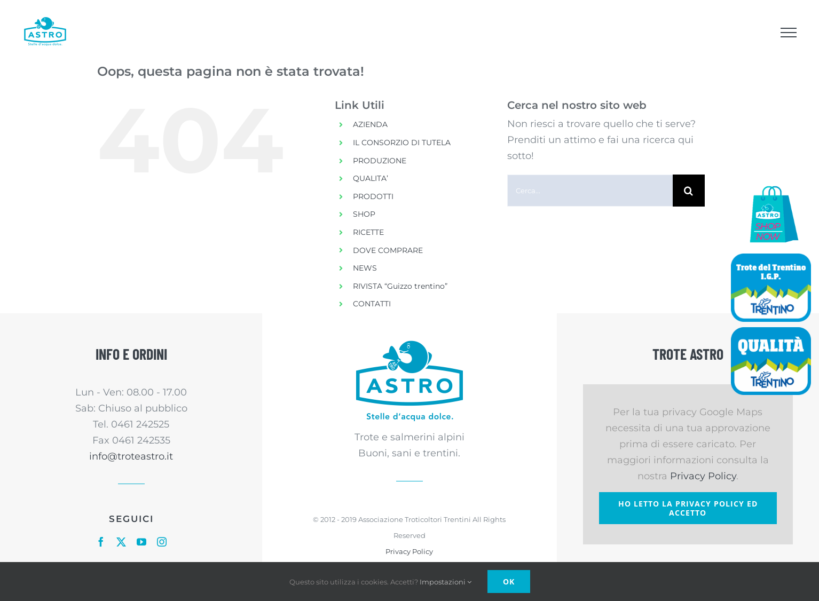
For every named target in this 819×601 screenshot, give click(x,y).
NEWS (365, 268)
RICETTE (368, 232)
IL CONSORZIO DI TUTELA (402, 142)
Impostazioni (445, 582)
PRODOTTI (373, 196)
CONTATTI (372, 304)
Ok (509, 581)
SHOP (364, 214)
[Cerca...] (590, 191)
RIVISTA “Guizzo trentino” (400, 286)
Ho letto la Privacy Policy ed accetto (688, 508)
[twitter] (121, 542)
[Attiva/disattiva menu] (788, 32)
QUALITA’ (370, 178)
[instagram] (162, 542)
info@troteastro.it (131, 456)
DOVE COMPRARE (388, 250)
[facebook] (101, 542)
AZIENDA (370, 124)
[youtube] (141, 542)
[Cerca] (689, 191)
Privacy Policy (409, 551)
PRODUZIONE (379, 160)
